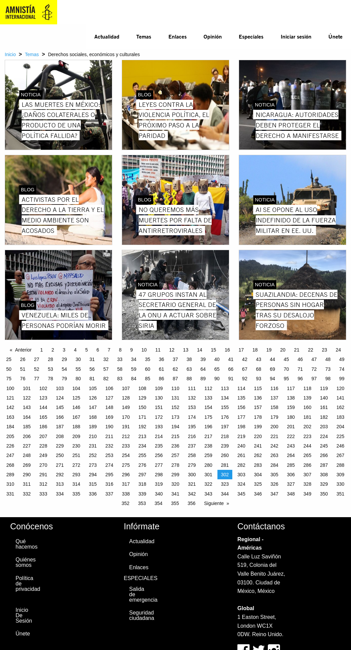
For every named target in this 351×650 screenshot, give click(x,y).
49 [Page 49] (342, 359)
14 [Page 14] (199, 350)
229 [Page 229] (60, 446)
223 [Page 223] (307, 436)
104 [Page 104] (76, 388)
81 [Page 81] (92, 378)
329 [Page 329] (324, 484)
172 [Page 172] (159, 417)
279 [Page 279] (192, 465)
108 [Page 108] (142, 388)
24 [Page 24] (338, 350)
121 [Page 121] (10, 398)
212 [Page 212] (126, 436)
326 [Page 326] (274, 484)
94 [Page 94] (272, 378)
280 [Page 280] (208, 465)
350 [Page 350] (324, 494)
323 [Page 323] (225, 484)
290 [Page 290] (27, 474)
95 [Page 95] (286, 378)
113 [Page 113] (225, 388)
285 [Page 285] (291, 465)
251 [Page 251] (76, 455)
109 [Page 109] (159, 388)
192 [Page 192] (142, 426)
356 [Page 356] (191, 503)
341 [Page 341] (175, 494)
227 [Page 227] (27, 446)
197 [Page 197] (225, 426)
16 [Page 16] (227, 350)
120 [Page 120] (340, 388)
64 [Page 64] (203, 369)
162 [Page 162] (340, 407)
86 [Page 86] (161, 378)
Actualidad (106, 36)
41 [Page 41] (231, 359)
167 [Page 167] (76, 417)
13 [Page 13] (185, 350)
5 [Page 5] (86, 350)
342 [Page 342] (192, 494)
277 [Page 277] (159, 465)
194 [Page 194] (175, 426)
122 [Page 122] (27, 398)
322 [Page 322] (208, 484)
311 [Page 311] (27, 484)
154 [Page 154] (208, 407)
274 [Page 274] (109, 465)
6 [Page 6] (97, 350)
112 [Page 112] (208, 388)
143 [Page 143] (27, 407)
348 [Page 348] (291, 494)
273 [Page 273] (93, 465)
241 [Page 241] (258, 446)
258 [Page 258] (192, 455)
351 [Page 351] (340, 494)
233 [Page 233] (126, 446)
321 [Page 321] (192, 484)
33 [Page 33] (120, 359)
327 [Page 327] (291, 484)
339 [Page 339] (142, 494)
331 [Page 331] (10, 494)
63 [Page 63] (189, 369)
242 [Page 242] (274, 446)
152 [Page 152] (175, 407)
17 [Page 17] (241, 350)
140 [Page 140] (324, 398)
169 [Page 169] (109, 417)
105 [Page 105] (93, 388)
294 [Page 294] (93, 474)
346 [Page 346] (258, 494)
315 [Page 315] (93, 484)
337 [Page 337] (109, 494)
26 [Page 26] (22, 359)
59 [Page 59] (134, 369)
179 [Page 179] (274, 417)
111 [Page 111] (192, 388)
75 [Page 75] (8, 378)
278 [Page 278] (175, 465)
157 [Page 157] (258, 407)
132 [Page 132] (192, 398)
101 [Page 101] (27, 388)
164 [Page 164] (27, 417)
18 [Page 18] (255, 350)
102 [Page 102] (43, 388)
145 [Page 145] (60, 407)
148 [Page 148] (109, 407)
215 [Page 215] (175, 436)
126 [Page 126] (93, 398)
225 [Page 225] (340, 436)
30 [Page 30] (78, 359)
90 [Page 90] (217, 378)
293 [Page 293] (76, 474)
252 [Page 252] (93, 455)
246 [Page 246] (340, 446)
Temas (143, 36)
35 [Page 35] (147, 359)
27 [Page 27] (36, 359)
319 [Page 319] (159, 484)
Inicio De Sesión (24, 615)
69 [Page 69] (272, 369)
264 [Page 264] (291, 455)
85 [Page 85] (147, 378)
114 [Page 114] (241, 388)
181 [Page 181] (307, 417)
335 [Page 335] (76, 494)
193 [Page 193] (159, 426)
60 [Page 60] (147, 369)
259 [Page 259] (208, 455)
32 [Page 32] (106, 359)
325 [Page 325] (258, 484)
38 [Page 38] (189, 359)
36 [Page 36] (161, 359)
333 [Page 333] (43, 494)
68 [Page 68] (258, 369)
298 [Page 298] (159, 474)
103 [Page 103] (60, 388)
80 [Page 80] (78, 378)
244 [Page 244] (307, 446)
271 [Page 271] (60, 465)
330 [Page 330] (340, 484)
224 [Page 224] (324, 436)
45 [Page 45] (286, 359)
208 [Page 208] (60, 436)
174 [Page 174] (192, 417)
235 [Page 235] (159, 446)
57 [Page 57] (106, 369)
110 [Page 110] (175, 388)
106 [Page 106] (109, 388)
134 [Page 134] (225, 398)
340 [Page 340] (159, 494)
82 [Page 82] (106, 378)
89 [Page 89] (203, 378)
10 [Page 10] (144, 350)
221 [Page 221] (274, 436)
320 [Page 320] (175, 484)
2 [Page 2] (52, 350)
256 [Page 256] (159, 455)
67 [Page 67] (245, 369)
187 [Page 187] (60, 426)
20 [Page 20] (283, 350)
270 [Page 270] (43, 465)
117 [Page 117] (291, 388)
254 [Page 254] (126, 455)
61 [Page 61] (161, 369)
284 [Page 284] (274, 465)
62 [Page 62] (175, 369)
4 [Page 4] (75, 350)
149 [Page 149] (126, 407)
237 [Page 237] (192, 446)
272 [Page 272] (76, 465)
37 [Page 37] (175, 359)
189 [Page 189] (93, 426)
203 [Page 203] (324, 426)
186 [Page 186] (43, 426)
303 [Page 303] (241, 474)
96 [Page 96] (300, 378)
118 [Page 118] (307, 388)
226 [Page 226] (10, 446)
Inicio (10, 54)
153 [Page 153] (192, 407)
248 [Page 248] (27, 455)
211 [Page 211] (109, 436)
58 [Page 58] (120, 369)
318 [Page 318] (142, 484)
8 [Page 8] (120, 350)
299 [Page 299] (175, 474)
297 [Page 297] (142, 474)
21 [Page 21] (297, 350)
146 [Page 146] (76, 407)
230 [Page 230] (76, 446)
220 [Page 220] (258, 436)
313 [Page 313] (60, 484)
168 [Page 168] (93, 417)
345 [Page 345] (241, 494)
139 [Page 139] (307, 398)
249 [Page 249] (43, 455)
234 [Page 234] (142, 446)
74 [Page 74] (342, 369)
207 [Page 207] (43, 436)
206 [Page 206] (27, 436)
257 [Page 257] (175, 455)
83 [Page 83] (120, 378)
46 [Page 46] (300, 359)
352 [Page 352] (125, 503)
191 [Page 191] (126, 426)
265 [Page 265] (307, 455)
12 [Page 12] (171, 350)
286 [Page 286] (307, 465)
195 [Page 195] (192, 426)
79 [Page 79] (64, 378)
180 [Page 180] (291, 417)
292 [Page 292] (60, 474)
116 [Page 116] (274, 388)
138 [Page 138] (291, 398)
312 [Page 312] (43, 484)
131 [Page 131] (175, 398)
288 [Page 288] (340, 465)
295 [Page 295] (109, 474)
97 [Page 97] (314, 378)
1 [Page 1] (41, 350)
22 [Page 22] (310, 350)
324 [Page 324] (241, 484)
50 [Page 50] (8, 369)
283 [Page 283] (258, 465)
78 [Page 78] (50, 378)
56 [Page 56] (92, 369)
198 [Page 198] (241, 426)
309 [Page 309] (340, 474)
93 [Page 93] (258, 378)
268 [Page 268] (10, 465)
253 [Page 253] (109, 455)
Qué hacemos (26, 544)
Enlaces (177, 36)
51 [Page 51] (22, 369)
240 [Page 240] (241, 446)
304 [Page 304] (258, 474)
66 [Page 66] (231, 369)
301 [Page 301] (208, 474)
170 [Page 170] (126, 417)
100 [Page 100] (10, 388)
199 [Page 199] (258, 426)
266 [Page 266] (324, 455)
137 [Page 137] (274, 398)
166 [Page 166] (60, 417)
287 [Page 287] (324, 465)
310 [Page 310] (10, 484)
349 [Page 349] (307, 494)
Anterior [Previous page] (23, 350)
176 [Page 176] (225, 417)
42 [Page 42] (245, 359)
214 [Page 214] (159, 436)
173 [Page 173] (175, 417)
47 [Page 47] (314, 359)
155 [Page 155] (225, 407)
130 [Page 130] (159, 398)
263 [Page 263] (274, 455)
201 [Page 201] (291, 426)
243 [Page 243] (291, 446)
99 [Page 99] (342, 378)
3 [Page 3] (64, 350)
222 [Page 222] (291, 436)
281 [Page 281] (225, 465)
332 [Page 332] (27, 494)
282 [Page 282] (241, 465)
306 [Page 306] (291, 474)
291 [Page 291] (43, 474)
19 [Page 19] (269, 350)
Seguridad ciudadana (139, 615)
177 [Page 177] (241, 417)
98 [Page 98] (328, 378)
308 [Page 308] (324, 474)
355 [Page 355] (175, 503)
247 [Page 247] (10, 455)
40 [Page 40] (217, 359)
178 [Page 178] (258, 417)
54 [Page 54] (64, 369)
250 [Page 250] (60, 455)
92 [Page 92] (245, 378)
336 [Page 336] (93, 494)
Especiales (251, 36)
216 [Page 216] (192, 436)
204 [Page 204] (340, 426)
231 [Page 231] (93, 446)
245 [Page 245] (324, 446)
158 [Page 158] (274, 407)
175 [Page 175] (208, 417)
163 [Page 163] (10, 417)
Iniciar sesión (296, 36)
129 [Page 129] (142, 398)
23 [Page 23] (324, 350)
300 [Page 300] (192, 474)
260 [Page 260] (225, 455)
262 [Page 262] (258, 455)
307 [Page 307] (307, 474)
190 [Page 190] (109, 426)
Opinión (213, 36)
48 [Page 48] (328, 359)
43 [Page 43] (258, 359)
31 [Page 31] (92, 359)
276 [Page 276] (142, 465)
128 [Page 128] (126, 398)
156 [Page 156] (241, 407)
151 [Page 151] (159, 407)
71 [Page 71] (300, 369)
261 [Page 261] (241, 455)
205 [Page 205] (10, 436)
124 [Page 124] (60, 398)
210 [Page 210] (93, 436)
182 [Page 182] (324, 417)
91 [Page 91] (231, 378)
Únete (335, 36)
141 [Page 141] (340, 398)
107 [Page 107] (126, 388)
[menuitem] (107, 36)
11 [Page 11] (158, 350)
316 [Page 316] (109, 484)
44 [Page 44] (272, 359)
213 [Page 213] (142, 436)
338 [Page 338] (126, 494)
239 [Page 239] (225, 446)
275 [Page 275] (126, 465)
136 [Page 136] (258, 398)
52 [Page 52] (36, 369)
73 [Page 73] (328, 369)
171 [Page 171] (142, 417)
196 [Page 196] (208, 426)
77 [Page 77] (36, 378)
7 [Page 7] (109, 350)
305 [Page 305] (274, 474)
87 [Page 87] (175, 378)
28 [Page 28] (50, 359)
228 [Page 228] (43, 446)
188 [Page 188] (76, 426)
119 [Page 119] (324, 388)
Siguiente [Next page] (214, 503)
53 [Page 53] (50, 369)
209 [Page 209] (76, 436)
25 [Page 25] (8, 359)
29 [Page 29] (64, 359)
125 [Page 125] (76, 398)
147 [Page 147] (93, 407)
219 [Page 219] (241, 436)
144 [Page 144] (43, 407)
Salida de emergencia (139, 594)
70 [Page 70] (286, 369)
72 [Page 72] (314, 369)
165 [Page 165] (43, 417)
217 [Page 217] (208, 436)
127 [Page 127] (109, 398)
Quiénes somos (26, 562)
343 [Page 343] (208, 494)
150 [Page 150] (142, 407)
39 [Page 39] (203, 359)
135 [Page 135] (241, 398)
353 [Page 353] (142, 503)
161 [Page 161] (324, 407)
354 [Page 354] (158, 503)
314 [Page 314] (76, 484)
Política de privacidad (26, 583)
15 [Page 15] (213, 350)
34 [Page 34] (134, 359)
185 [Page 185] (27, 426)
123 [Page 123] (43, 398)
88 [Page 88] (189, 378)
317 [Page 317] (126, 484)
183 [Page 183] (340, 417)
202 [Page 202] (307, 426)
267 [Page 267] (340, 455)
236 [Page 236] (175, 446)
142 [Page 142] (10, 407)
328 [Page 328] (307, 484)
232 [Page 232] (109, 446)
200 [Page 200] (274, 426)
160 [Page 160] (307, 407)
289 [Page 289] (10, 474)
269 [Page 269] (27, 465)
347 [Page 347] (274, 494)
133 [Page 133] (208, 398)
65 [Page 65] (217, 369)
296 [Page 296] (126, 474)
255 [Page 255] (142, 455)
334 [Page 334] (60, 494)
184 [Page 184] (10, 426)
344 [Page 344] (225, 494)
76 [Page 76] (22, 378)
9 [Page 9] (131, 350)
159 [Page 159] (291, 407)
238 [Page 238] (208, 446)
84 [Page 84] (134, 378)
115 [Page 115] (258, 388)
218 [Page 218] (225, 436)
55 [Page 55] (78, 369)
